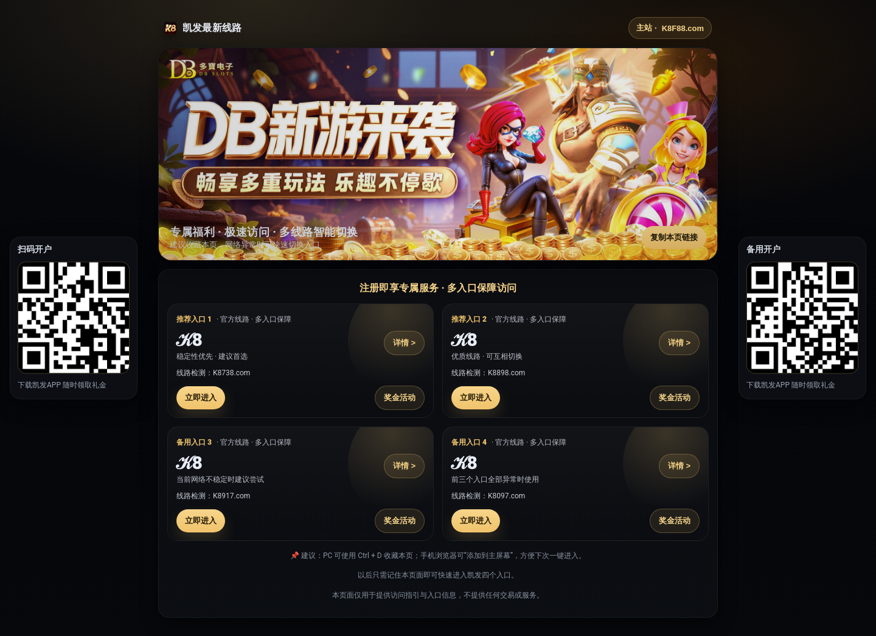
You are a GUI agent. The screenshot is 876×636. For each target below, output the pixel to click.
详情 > (404, 342)
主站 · (670, 28)
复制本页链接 (674, 237)
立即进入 (201, 397)
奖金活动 (399, 397)
